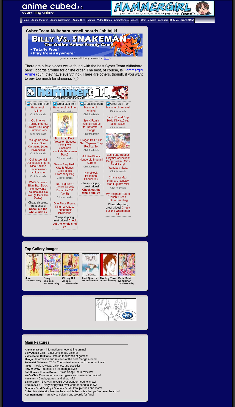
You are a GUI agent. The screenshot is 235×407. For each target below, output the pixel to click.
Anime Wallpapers (60, 20)
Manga (91, 20)
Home (25, 20)
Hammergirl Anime (38, 109)
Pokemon (30, 378)
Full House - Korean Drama (41, 372)
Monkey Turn (108, 277)
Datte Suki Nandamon (126, 278)
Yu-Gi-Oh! (30, 375)
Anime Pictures (39, 20)
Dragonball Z (32, 385)
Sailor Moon (32, 381)
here (106, 58)
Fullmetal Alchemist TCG (40, 362)
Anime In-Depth (34, 349)
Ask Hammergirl (34, 394)
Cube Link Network (36, 391)
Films (28, 365)
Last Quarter (90, 277)
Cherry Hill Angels (70, 278)
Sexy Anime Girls (35, 352)
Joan (34, 277)
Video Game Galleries (38, 356)
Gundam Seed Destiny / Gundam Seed (48, 388)
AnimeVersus (121, 20)
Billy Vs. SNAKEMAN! (182, 20)
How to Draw (32, 368)
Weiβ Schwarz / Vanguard (154, 20)
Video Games (104, 20)
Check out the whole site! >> (38, 210)
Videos (134, 20)
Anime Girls (79, 20)
